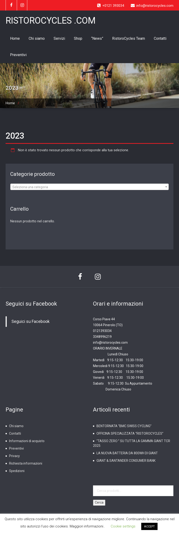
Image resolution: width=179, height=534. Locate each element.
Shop (78, 38)
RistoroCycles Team (128, 38)
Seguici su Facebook (31, 303)
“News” (97, 38)
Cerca (99, 502)
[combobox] (89, 187)
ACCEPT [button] (149, 526)
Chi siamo (37, 38)
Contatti (160, 38)
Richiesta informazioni (25, 463)
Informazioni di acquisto (27, 441)
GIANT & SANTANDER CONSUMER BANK (125, 460)
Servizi (59, 38)
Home (15, 38)
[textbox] (89, 187)
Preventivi (18, 55)
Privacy (14, 456)
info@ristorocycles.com (110, 342)
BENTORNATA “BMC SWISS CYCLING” (123, 426)
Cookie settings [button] (123, 526)
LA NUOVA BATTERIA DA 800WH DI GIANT (127, 453)
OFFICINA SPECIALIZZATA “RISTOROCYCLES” (129, 433)
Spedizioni (16, 471)
